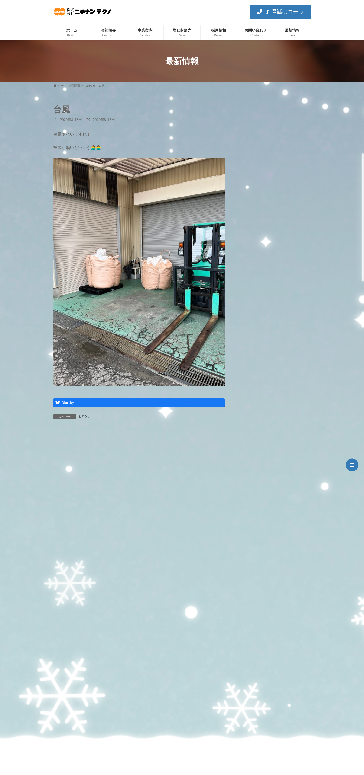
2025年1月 (251, 422)
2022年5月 (251, 626)
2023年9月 (251, 575)
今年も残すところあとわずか (283, 119)
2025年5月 (251, 381)
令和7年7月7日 (272, 197)
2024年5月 (251, 493)
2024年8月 (251, 463)
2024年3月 (251, 514)
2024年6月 (251, 483)
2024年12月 (252, 432)
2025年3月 (251, 401)
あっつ (267, 171)
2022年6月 (251, 616)
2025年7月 (251, 371)
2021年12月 (252, 657)
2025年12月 (252, 340)
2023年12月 (252, 544)
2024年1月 (251, 534)
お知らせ (84, 416)
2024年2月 (251, 524)
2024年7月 (251, 473)
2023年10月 (252, 565)
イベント (250, 303)
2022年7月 (251, 605)
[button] (280, 12)
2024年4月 (251, 503)
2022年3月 (251, 636)
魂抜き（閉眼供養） (276, 250)
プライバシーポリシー (71, 693)
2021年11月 (252, 667)
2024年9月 (251, 452)
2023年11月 (252, 554)
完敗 (265, 224)
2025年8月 (251, 361)
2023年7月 (251, 595)
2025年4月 (251, 391)
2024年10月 (252, 442)
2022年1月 (251, 646)
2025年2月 (251, 412)
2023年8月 (251, 585)
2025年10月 (252, 351)
